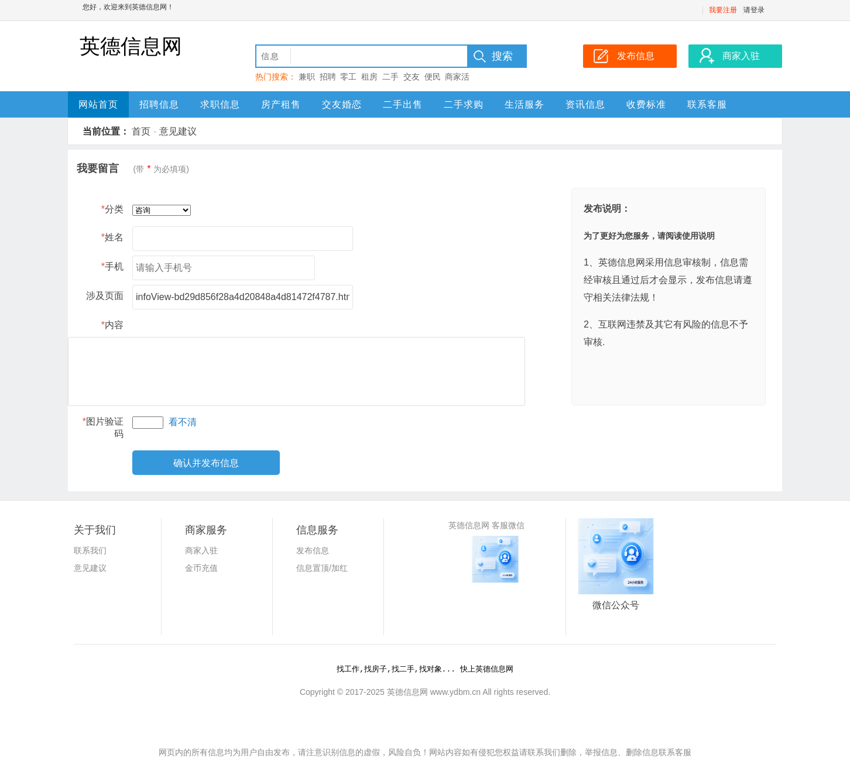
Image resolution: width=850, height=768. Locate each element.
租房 (369, 76)
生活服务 (524, 104)
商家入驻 (201, 550)
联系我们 (90, 550)
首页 (141, 131)
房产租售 (281, 104)
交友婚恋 (342, 104)
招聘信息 (159, 104)
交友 (411, 76)
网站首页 (98, 104)
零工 (348, 76)
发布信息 (312, 550)
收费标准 (646, 104)
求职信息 (220, 104)
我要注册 (723, 10)
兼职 (307, 76)
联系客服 (707, 104)
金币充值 (201, 568)
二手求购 (464, 104)
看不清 (183, 422)
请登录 (754, 10)
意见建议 (178, 131)
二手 (390, 76)
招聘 (328, 76)
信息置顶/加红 (322, 568)
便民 (432, 76)
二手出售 (403, 104)
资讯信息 (585, 104)
